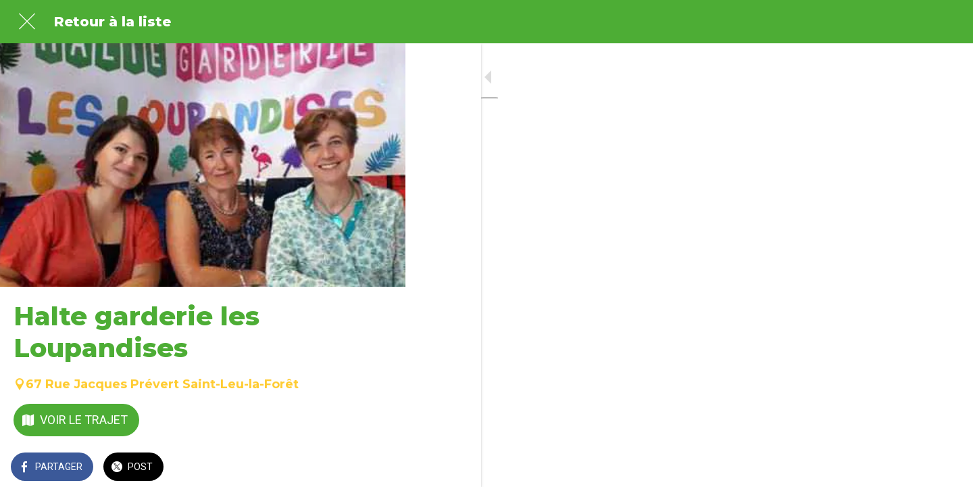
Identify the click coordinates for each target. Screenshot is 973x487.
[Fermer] (27, 22)
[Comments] (378, 468)
